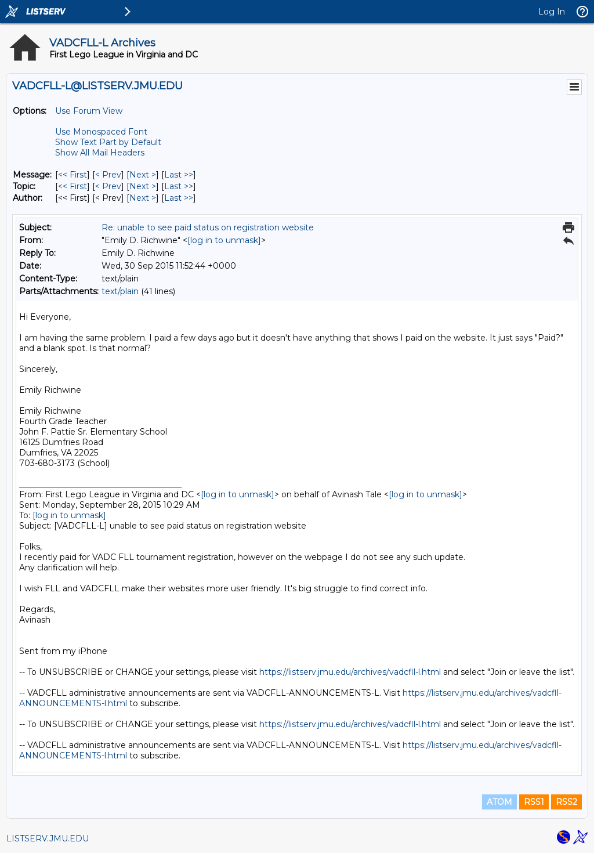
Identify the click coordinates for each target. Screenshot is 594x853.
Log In (551, 11)
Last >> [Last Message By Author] (178, 198)
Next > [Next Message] (142, 174)
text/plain (120, 291)
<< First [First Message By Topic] (72, 186)
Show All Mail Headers (99, 152)
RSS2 (566, 802)
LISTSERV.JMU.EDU (47, 838)
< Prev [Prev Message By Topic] (108, 186)
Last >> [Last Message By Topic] (178, 186)
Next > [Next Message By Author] (142, 198)
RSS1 (534, 802)
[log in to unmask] (224, 240)
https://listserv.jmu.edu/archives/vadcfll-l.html (350, 672)
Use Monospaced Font (101, 131)
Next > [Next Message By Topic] (142, 186)
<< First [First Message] (72, 174)
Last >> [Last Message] (178, 174)
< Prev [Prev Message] (108, 174)
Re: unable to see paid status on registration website (208, 227)
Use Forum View (88, 111)
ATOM (499, 802)
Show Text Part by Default (108, 142)
